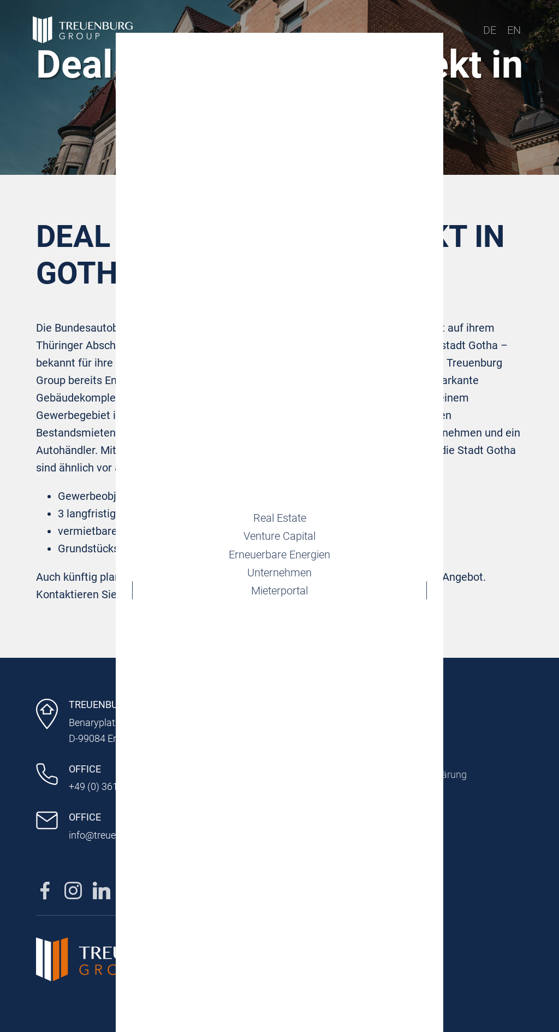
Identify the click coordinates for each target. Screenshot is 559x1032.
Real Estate (279, 508)
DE (489, 30)
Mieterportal (279, 600)
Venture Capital (279, 531)
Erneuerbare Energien (279, 554)
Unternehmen (279, 577)
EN (514, 30)
